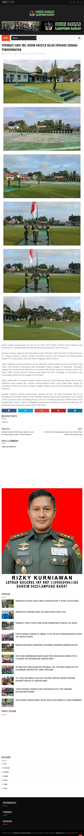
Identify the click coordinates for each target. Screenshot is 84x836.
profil (5, 780)
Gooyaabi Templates (72, 833)
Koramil (6, 772)
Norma (5, 776)
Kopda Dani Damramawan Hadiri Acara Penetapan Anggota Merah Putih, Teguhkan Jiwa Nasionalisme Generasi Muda (46, 657)
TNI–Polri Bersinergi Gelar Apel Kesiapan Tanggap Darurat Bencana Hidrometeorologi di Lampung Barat (45, 679)
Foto (5, 764)
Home (6, 37)
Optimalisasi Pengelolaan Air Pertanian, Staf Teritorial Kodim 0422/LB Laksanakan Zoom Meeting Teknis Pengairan (47, 668)
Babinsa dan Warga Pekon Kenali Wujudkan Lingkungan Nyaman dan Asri (47, 645)
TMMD (5, 784)
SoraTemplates (60, 833)
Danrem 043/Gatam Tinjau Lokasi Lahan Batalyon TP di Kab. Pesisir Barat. (47, 600)
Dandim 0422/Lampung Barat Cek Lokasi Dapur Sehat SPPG (41, 611)
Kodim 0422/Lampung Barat (21, 833)
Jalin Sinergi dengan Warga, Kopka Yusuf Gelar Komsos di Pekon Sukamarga (49, 700)
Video (5, 788)
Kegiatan (43, 54)
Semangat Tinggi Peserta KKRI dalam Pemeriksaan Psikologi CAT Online (46, 622)
